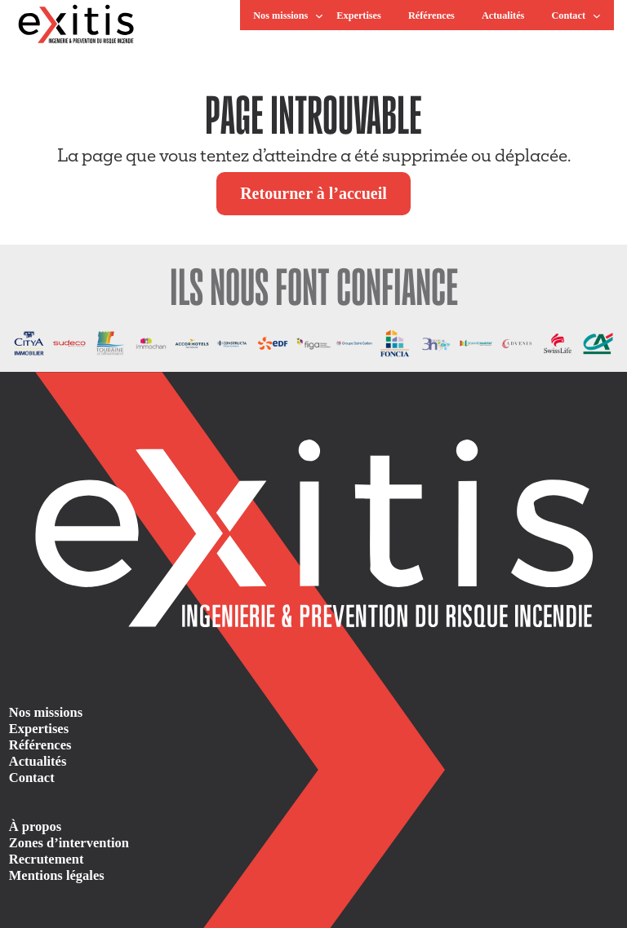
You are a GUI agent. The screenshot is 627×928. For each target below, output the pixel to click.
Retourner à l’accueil (313, 193)
